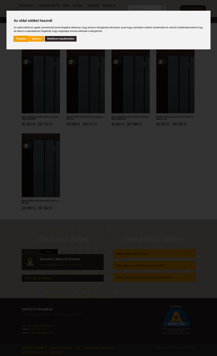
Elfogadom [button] (21, 38)
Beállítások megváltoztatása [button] (60, 38)
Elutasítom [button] (37, 38)
